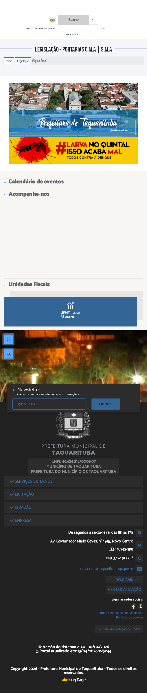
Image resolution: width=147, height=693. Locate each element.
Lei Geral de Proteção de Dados (119, 629)
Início (9, 61)
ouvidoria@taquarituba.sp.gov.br (106, 569)
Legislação (23, 61)
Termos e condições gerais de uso (120, 613)
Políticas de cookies (129, 617)
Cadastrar (106, 404)
